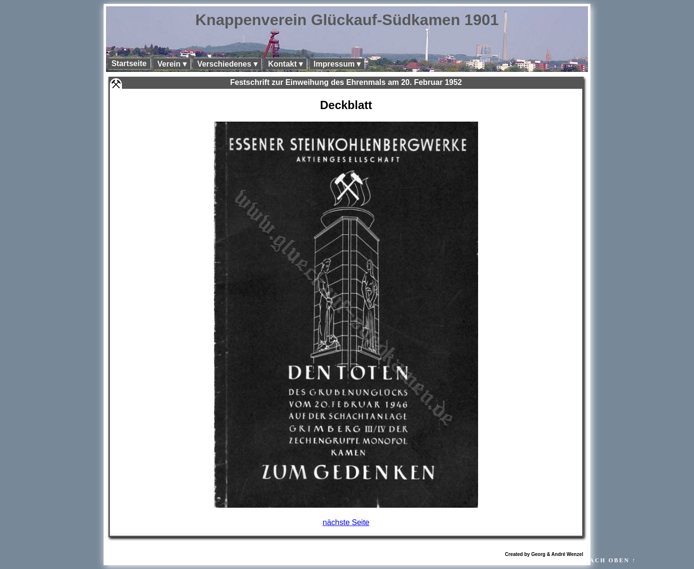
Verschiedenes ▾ (227, 64)
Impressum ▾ (337, 64)
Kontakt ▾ (285, 64)
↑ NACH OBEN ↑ (606, 560)
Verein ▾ (171, 64)
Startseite (129, 63)
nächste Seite (346, 522)
